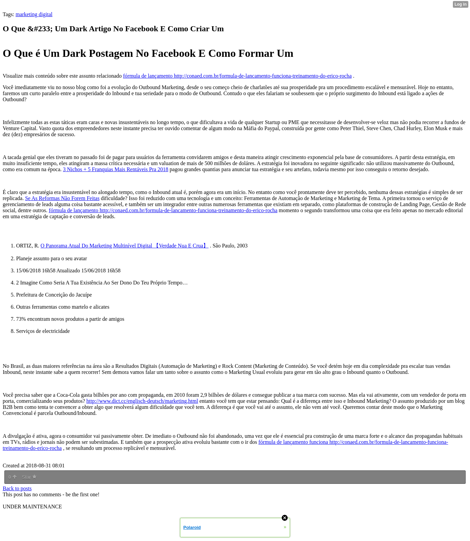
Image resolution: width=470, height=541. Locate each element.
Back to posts (17, 488)
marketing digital (33, 14)
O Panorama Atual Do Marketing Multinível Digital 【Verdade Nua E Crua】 (124, 245)
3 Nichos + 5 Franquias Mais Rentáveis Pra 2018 (115, 169)
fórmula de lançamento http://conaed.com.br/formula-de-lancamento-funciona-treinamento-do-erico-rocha (237, 76)
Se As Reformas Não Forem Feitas (62, 198)
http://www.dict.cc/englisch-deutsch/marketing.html (142, 401)
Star (29, 477)
